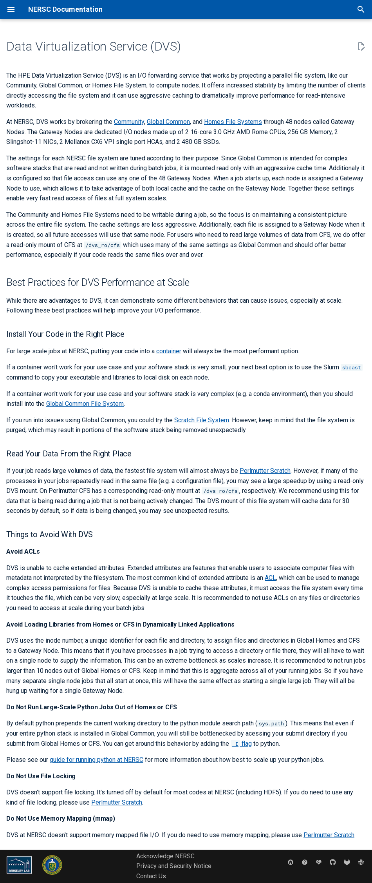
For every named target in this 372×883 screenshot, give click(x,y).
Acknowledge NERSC (165, 856)
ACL (270, 577)
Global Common (168, 121)
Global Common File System (85, 403)
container (168, 351)
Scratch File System (201, 420)
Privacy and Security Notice (173, 866)
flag (241, 743)
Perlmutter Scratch (265, 470)
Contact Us (151, 876)
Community (129, 121)
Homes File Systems (233, 121)
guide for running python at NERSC (96, 759)
